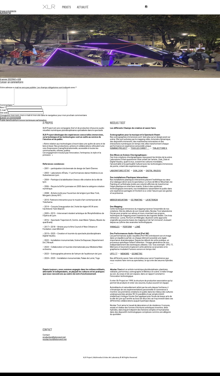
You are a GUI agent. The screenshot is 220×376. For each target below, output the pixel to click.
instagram (146, 7)
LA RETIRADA (152, 203)
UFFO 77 (113, 257)
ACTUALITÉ (82, 7)
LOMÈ (137, 230)
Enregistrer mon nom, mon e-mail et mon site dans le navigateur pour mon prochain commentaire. (43, 119)
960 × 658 (16, 79)
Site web (4, 116)
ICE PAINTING (136, 203)
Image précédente (8, 11)
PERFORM (127, 230)
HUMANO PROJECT (118, 151)
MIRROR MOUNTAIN (119, 203)
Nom (3, 111)
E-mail (3, 113)
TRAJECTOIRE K (160, 151)
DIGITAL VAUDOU (153, 174)
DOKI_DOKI (138, 174)
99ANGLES (115, 230)
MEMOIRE (125, 257)
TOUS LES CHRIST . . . (140, 151)
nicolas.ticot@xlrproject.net (55, 343)
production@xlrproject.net (54, 340)
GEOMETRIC (137, 257)
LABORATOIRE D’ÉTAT (120, 174)
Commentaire (7, 108)
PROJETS (66, 7)
